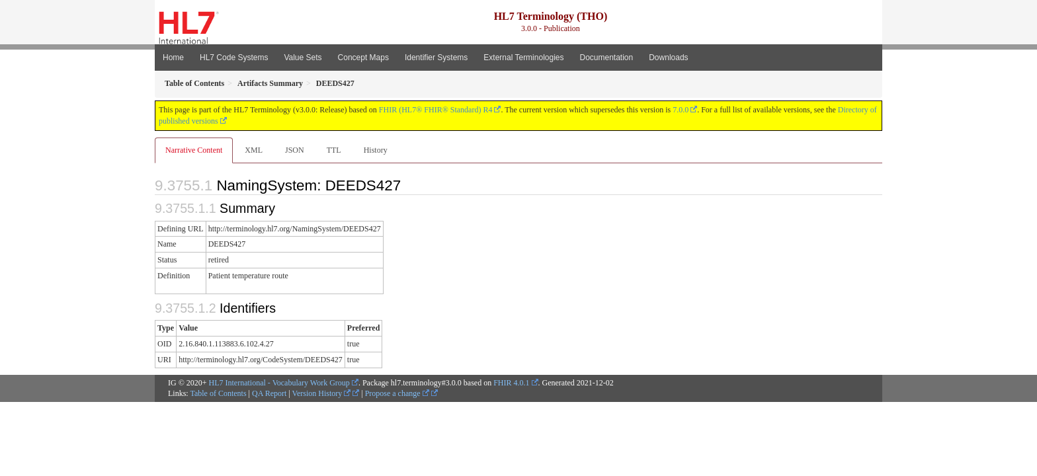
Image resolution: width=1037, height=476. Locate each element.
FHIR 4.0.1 (511, 382)
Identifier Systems (436, 57)
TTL (334, 150)
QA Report (269, 393)
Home (173, 57)
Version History (321, 393)
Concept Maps (363, 57)
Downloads (668, 57)
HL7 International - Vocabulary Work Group (279, 382)
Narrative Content (193, 150)
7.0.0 (680, 109)
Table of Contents (218, 393)
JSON (294, 150)
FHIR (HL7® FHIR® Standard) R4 (436, 109)
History (376, 150)
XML (254, 150)
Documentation (606, 57)
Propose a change (397, 393)
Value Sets (302, 57)
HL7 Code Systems (234, 57)
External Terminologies (523, 57)
